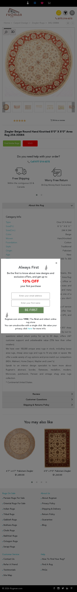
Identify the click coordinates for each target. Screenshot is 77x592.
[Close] (31, 263)
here (30, 329)
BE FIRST (31, 310)
